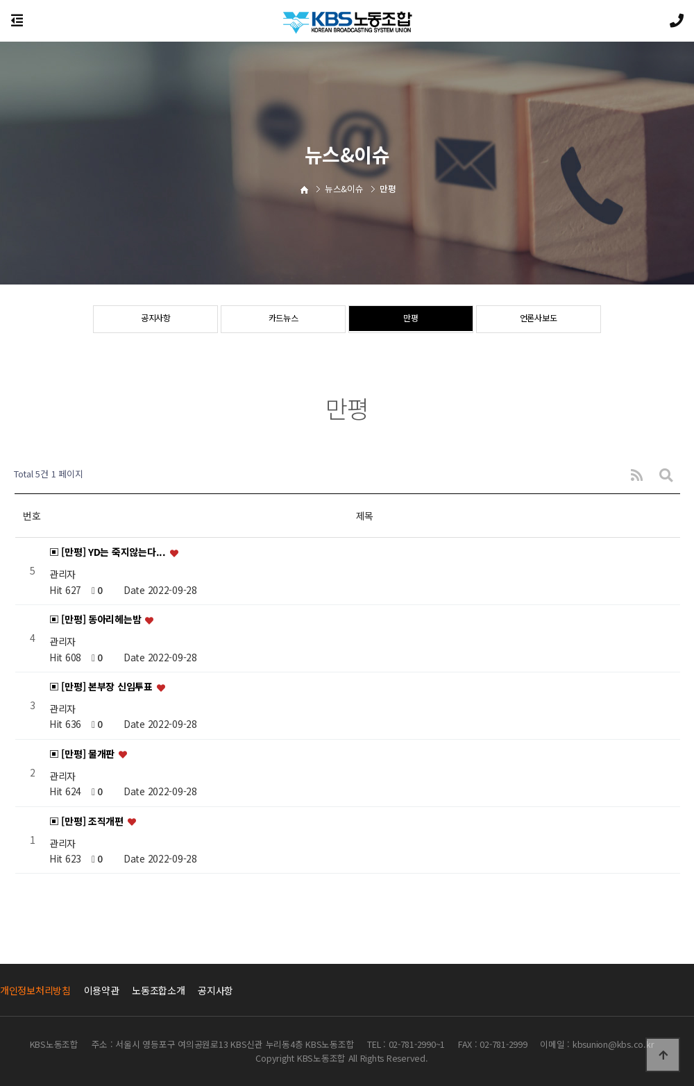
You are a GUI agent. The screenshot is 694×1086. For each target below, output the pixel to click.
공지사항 (156, 320)
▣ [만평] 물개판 (83, 754)
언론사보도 (538, 320)
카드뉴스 (283, 320)
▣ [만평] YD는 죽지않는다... (108, 552)
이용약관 (101, 990)
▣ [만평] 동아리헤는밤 (96, 620)
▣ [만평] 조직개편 (87, 821)
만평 (410, 320)
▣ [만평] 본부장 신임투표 (102, 686)
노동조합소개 (158, 990)
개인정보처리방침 (35, 990)
